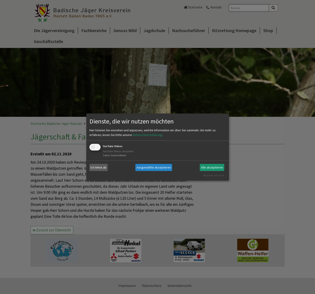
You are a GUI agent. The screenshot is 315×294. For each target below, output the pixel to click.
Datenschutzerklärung (147, 135)
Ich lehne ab (98, 167)
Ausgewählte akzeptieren (154, 167)
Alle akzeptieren (212, 167)
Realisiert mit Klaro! (214, 175)
